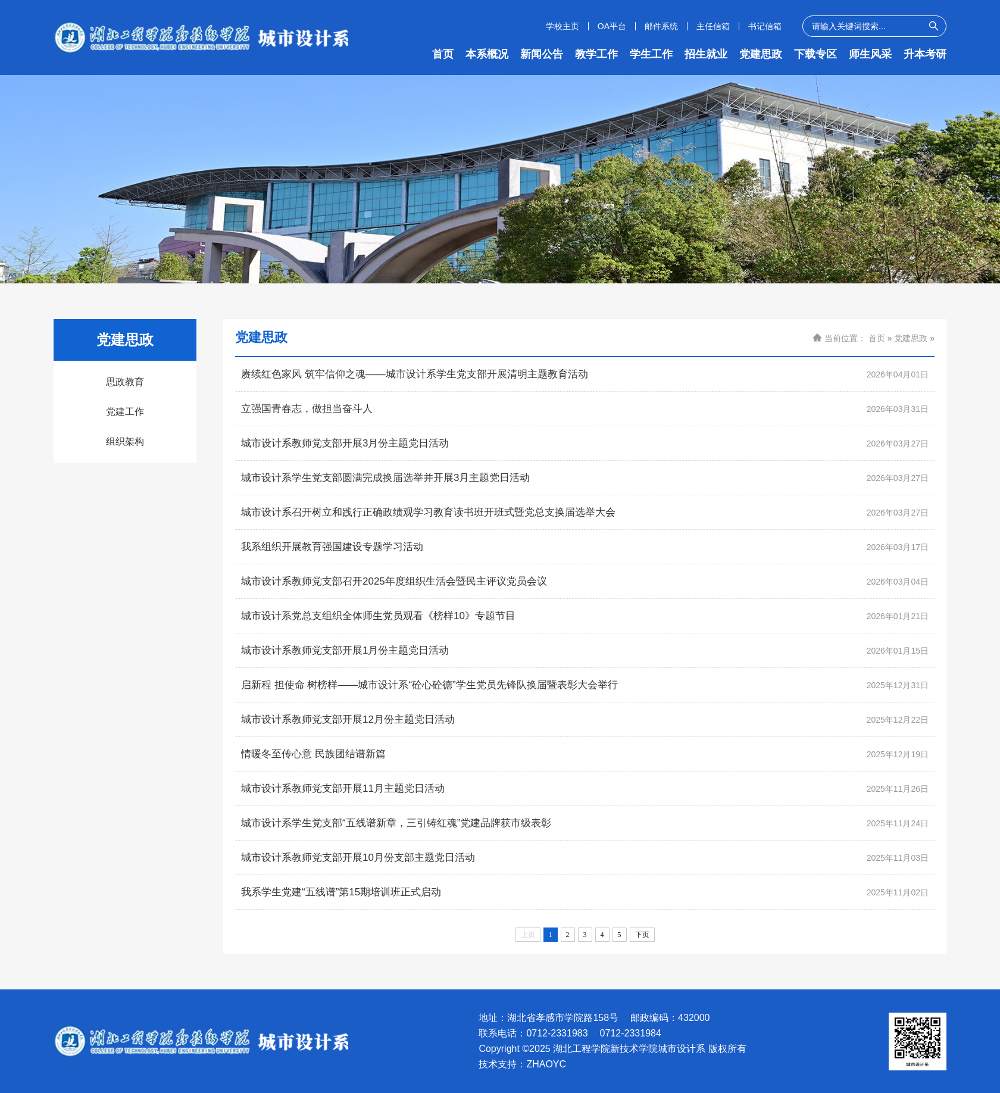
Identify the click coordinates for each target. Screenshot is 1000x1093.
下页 (642, 934)
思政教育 (125, 382)
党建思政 (760, 54)
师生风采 (870, 54)
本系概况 (486, 54)
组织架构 (125, 441)
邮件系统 (661, 26)
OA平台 (612, 26)
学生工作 (651, 54)
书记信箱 (765, 26)
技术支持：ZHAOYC (522, 1064)
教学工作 (596, 54)
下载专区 (815, 54)
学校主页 (562, 26)
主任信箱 (713, 26)
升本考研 (925, 54)
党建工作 (125, 412)
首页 (443, 54)
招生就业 (706, 54)
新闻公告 (541, 54)
